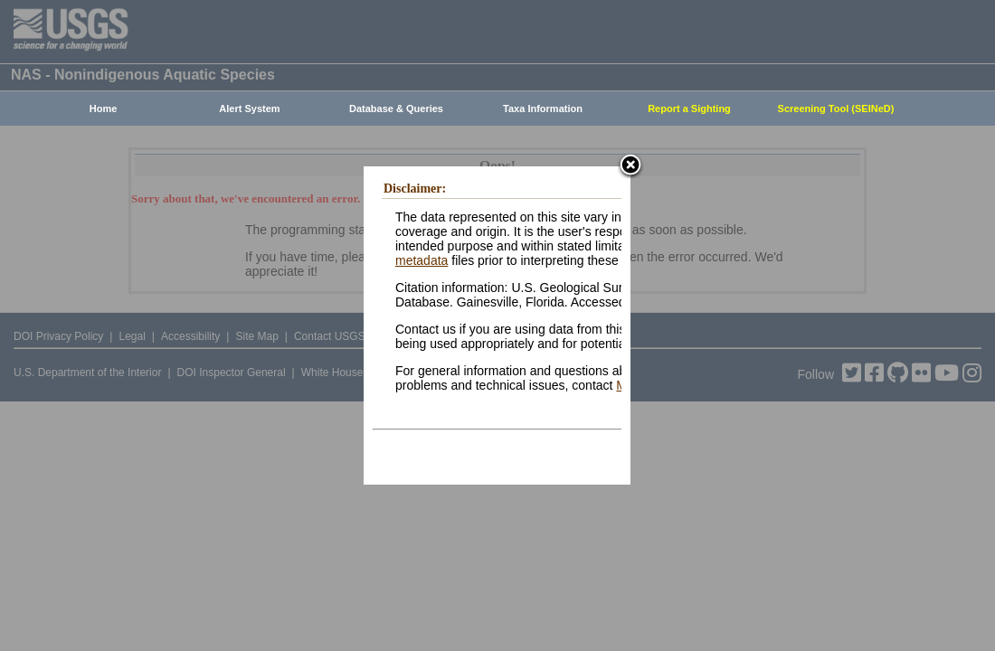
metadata (421, 260)
